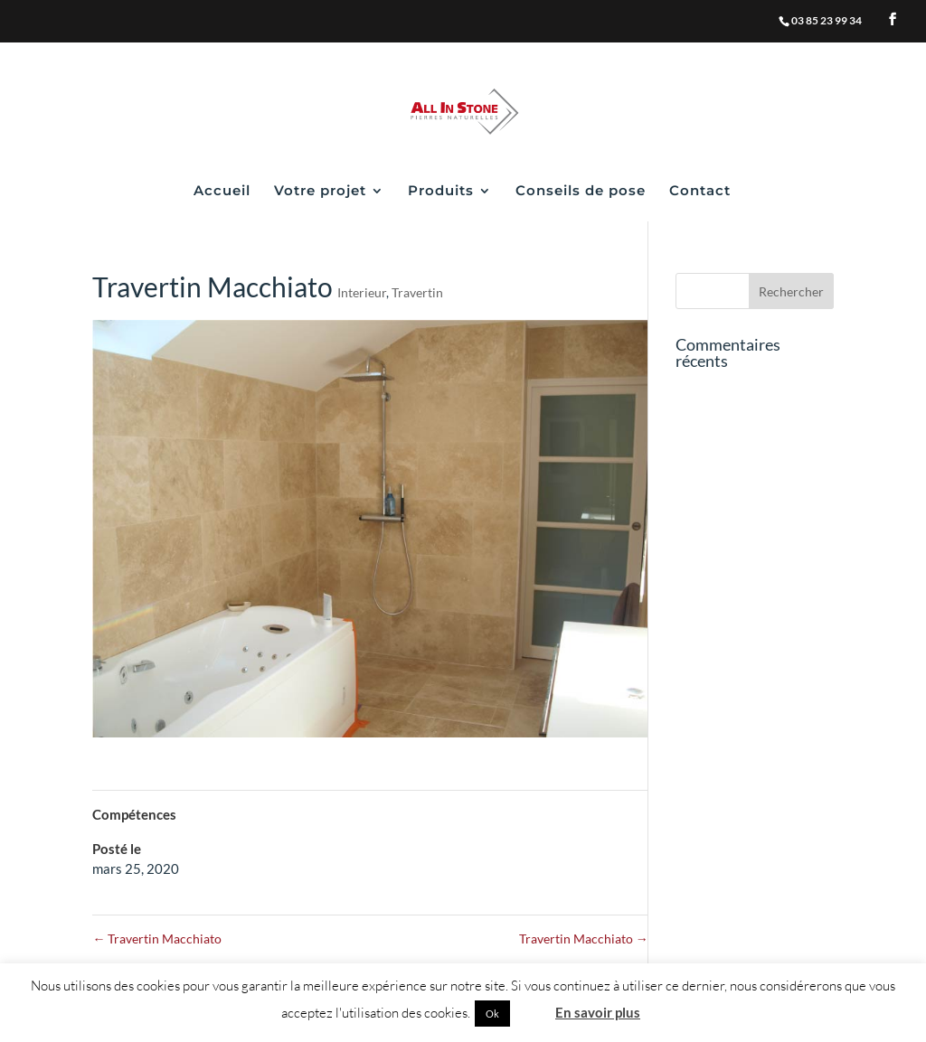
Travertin (417, 292)
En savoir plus (597, 1012)
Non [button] (531, 1012)
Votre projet (320, 191)
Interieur (361, 292)
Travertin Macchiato (157, 938)
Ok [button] (492, 1013)
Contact (700, 191)
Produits (441, 191)
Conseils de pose (580, 191)
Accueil (222, 191)
